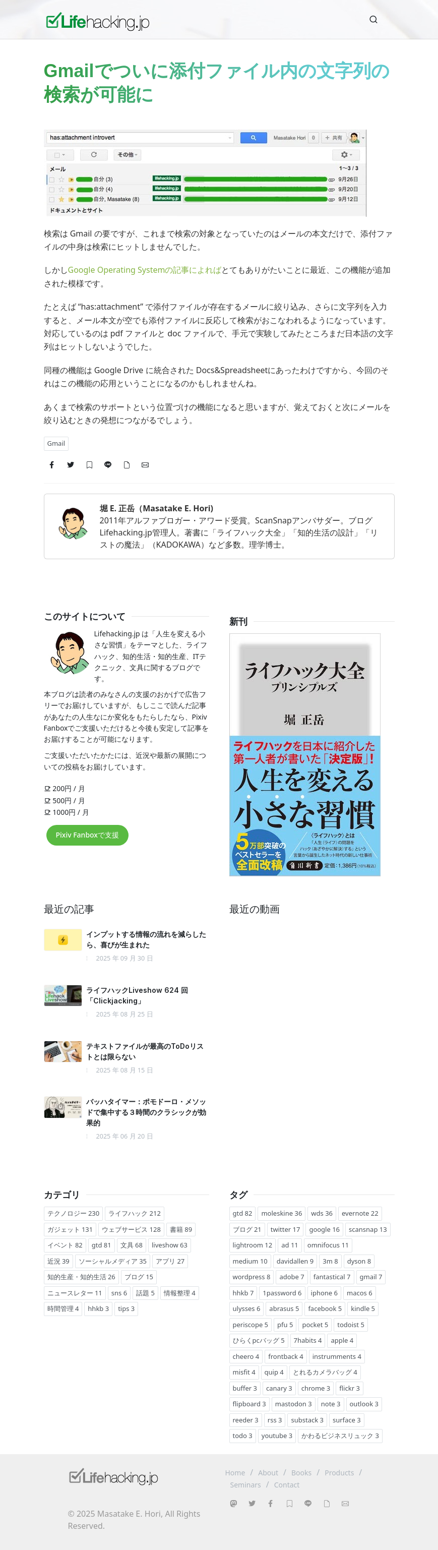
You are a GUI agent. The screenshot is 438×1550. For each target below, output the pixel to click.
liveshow (169, 1244)
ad (289, 1244)
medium (250, 1261)
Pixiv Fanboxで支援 (87, 835)
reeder (246, 1419)
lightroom (253, 1244)
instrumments (336, 1356)
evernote (360, 1213)
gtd (101, 1244)
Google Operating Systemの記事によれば (145, 269)
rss (275, 1419)
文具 (131, 1244)
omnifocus (328, 1244)
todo (243, 1435)
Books (301, 1472)
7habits (308, 1340)
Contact (287, 1484)
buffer (245, 1388)
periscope (251, 1324)
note (331, 1403)
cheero (246, 1356)
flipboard (249, 1403)
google (324, 1229)
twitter (285, 1229)
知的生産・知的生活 (81, 1276)
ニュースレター (74, 1292)
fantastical (332, 1276)
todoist (350, 1324)
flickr (349, 1388)
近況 (58, 1261)
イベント (65, 1244)
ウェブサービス (131, 1229)
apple (342, 1340)
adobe (291, 1276)
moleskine (281, 1213)
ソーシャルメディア (113, 1261)
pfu (285, 1324)
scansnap (368, 1229)
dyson (359, 1261)
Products (339, 1472)
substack (307, 1419)
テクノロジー (73, 1213)
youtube (277, 1435)
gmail (371, 1276)
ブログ (138, 1276)
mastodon (293, 1403)
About (268, 1472)
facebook (325, 1308)
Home (235, 1472)
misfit (244, 1372)
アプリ (170, 1261)
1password (282, 1292)
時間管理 (63, 1308)
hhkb (98, 1308)
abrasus (284, 1308)
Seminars (245, 1484)
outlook (364, 1403)
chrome (316, 1388)
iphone (324, 1292)
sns (119, 1292)
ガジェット (70, 1229)
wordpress (252, 1276)
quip (274, 1372)
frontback (285, 1356)
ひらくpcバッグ (259, 1340)
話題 (145, 1292)
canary (279, 1388)
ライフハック (134, 1213)
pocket (315, 1324)
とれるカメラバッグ (325, 1372)
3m (330, 1261)
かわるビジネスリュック (340, 1435)
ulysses (247, 1308)
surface (347, 1419)
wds (322, 1213)
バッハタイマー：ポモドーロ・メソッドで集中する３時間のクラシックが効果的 (146, 1112)
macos (359, 1292)
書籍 (181, 1229)
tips (126, 1308)
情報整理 (180, 1292)
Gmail (56, 443)
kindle (363, 1308)
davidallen (295, 1261)
